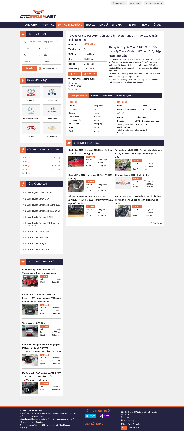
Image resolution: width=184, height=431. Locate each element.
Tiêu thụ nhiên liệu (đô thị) (125, 131)
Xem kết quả (134, 428)
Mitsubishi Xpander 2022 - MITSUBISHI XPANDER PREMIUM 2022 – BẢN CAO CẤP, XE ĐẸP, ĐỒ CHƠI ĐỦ (90, 200)
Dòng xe (71, 113)
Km (41, 311)
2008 (24, 161)
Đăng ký (136, 3)
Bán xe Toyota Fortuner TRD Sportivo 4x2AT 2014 (42, 224)
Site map (117, 24)
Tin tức (132, 24)
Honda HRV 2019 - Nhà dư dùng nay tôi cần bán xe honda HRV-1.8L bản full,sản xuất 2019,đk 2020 (138, 200)
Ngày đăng (73, 69)
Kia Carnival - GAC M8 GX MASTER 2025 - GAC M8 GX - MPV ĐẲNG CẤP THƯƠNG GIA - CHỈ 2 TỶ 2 (41, 377)
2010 (24, 169)
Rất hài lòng (127, 417)
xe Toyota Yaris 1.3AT (136, 59)
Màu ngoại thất (74, 120)
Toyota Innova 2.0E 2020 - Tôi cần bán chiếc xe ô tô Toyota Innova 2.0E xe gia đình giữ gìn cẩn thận (138, 153)
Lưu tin (76, 74)
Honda (50, 118)
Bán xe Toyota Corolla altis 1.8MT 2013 (42, 205)
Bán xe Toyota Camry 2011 (37, 243)
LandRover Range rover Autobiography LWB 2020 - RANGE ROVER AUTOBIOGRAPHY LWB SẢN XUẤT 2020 (41, 348)
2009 (24, 165)
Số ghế (71, 131)
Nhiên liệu (121, 106)
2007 (24, 158)
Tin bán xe (47, 24)
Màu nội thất (73, 124)
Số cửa (71, 127)
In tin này (91, 74)
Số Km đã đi (73, 117)
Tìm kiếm (29, 68)
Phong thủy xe (150, 24)
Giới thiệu (24, 428)
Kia (29, 136)
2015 (24, 173)
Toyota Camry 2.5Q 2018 (34, 323)
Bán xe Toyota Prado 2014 (37, 249)
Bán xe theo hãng (70, 24)
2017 (53, 161)
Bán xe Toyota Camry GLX (37, 199)
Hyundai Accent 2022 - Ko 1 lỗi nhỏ (132, 175)
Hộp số (42, 282)
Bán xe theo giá (97, 24)
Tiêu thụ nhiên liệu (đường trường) (125, 125)
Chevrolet (50, 136)
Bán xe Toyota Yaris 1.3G (36, 237)
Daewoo (51, 100)
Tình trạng (72, 109)
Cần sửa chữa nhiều (130, 424)
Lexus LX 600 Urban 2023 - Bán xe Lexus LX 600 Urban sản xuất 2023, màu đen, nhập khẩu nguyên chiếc (41, 298)
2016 (53, 158)
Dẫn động (121, 121)
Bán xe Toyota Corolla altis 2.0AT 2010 (42, 211)
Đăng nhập (119, 3)
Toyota (29, 100)
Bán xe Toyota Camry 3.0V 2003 (39, 193)
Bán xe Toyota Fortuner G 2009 (39, 217)
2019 (54, 169)
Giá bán (72, 44)
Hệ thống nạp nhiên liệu (127, 109)
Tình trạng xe (74, 49)
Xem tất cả (157, 223)
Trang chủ (29, 24)
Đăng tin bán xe (155, 3)
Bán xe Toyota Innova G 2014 (38, 231)
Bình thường (127, 420)
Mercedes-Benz (29, 118)
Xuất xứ (43, 279)
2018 (54, 165)
